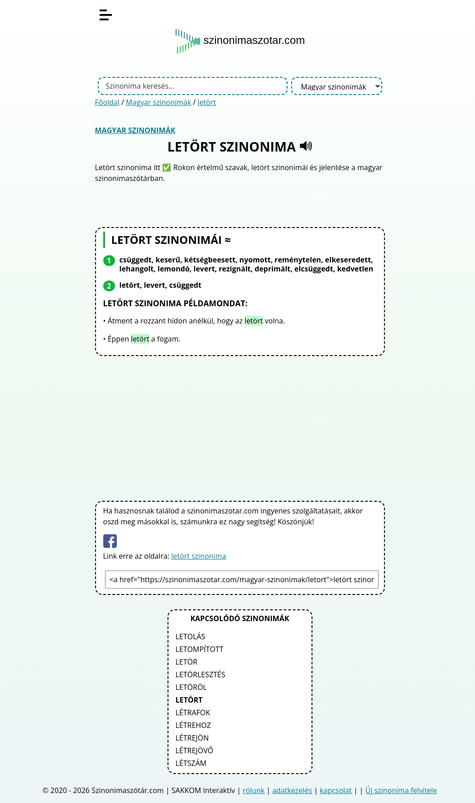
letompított (200, 649)
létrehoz (193, 725)
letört (206, 102)
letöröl (191, 687)
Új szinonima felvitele (401, 790)
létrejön (192, 737)
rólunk (253, 790)
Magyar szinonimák (158, 102)
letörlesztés (201, 674)
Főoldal (107, 102)
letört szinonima (198, 556)
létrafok (193, 712)
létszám (191, 763)
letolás (191, 636)
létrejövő (195, 750)
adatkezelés (292, 790)
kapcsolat (336, 790)
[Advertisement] (240, 426)
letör (186, 661)
